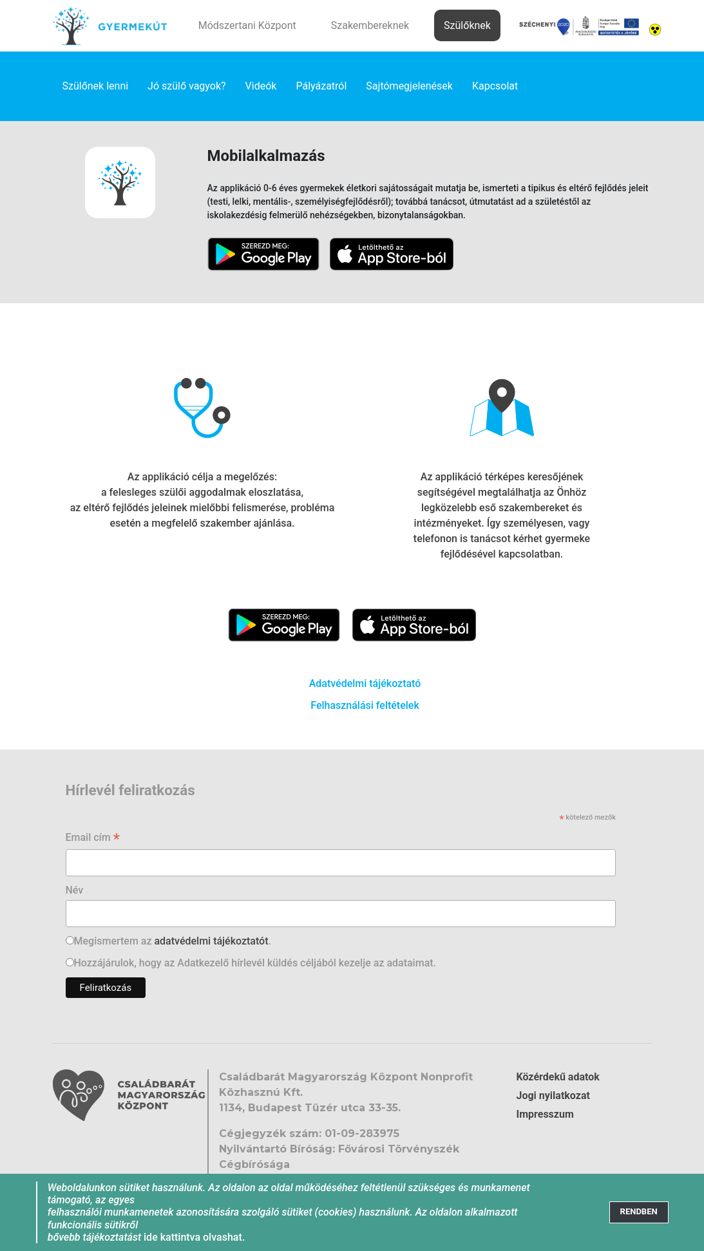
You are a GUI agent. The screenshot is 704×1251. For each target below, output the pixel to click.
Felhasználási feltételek (364, 705)
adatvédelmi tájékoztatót (211, 941)
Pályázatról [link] (321, 86)
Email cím (93, 838)
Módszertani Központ (247, 25)
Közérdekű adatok (558, 1077)
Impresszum (545, 1114)
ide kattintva (172, 1237)
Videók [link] (261, 86)
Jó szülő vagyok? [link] (186, 86)
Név (75, 890)
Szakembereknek (370, 25)
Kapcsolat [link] (495, 86)
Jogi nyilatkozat (553, 1095)
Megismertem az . (172, 941)
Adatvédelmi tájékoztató (365, 683)
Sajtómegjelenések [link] (409, 86)
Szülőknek (467, 25)
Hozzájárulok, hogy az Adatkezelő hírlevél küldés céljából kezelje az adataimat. (255, 963)
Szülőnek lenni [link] (95, 86)
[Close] (639, 1212)
